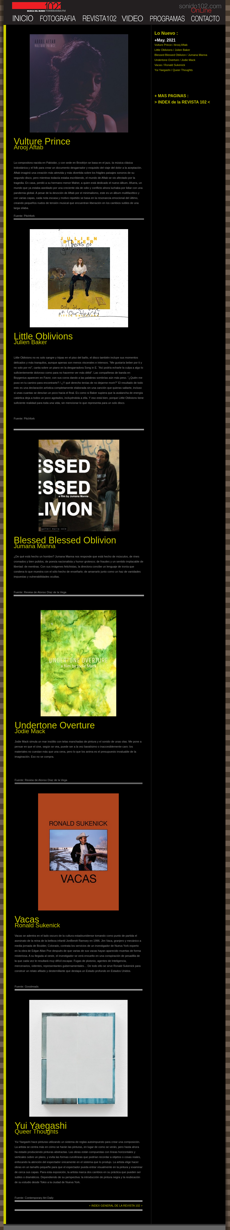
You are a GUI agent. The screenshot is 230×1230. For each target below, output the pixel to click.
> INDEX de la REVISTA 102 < (182, 102)
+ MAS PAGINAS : (171, 96)
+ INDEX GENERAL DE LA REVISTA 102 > (115, 1205)
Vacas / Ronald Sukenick (169, 64)
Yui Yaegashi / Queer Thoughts (173, 70)
